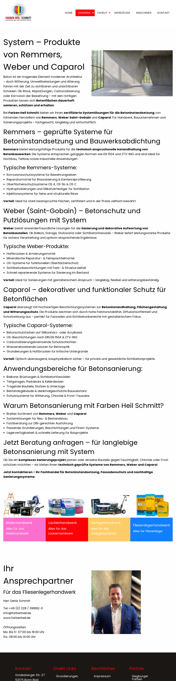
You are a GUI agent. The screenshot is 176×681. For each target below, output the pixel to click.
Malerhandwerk (19, 522)
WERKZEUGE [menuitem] (122, 13)
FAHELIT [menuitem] (102, 13)
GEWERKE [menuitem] (84, 13)
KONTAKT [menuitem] (163, 13)
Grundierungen (67, 676)
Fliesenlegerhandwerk (151, 525)
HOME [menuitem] (69, 13)
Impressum (102, 676)
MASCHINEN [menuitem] (143, 13)
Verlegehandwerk (106, 522)
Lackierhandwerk (62, 522)
